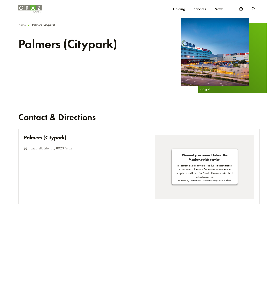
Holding (179, 9)
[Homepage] (79, 9)
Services (200, 9)
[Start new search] (253, 9)
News (219, 9)
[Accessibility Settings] (241, 9)
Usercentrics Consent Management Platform (211, 180)
